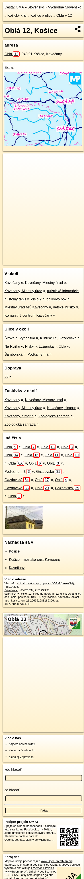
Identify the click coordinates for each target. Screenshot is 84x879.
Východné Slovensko (64, 7)
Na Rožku (12, 346)
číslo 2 (36, 299)
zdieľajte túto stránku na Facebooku (30, 827)
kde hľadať (13, 769)
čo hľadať (12, 790)
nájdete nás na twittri (22, 744)
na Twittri (45, 829)
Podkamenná (37, 354)
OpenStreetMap (35, 257)
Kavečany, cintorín (61, 408)
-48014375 (11, 586)
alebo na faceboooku (22, 750)
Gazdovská (67, 338)
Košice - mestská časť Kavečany (35, 559)
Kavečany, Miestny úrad (44, 283)
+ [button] (10, 161)
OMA (20, 7)
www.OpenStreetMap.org (57, 861)
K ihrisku (47, 338)
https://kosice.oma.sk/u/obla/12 (22, 261)
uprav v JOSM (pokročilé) (58, 583)
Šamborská (13, 354)
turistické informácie (63, 291)
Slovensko (36, 7)
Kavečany (12, 283)
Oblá (60, 15)
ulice (48, 15)
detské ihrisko (64, 307)
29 (6, 377)
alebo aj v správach (21, 757)
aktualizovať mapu (28, 583)
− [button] (10, 168)
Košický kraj (16, 15)
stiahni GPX (12, 593)
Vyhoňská (27, 338)
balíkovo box (57, 299)
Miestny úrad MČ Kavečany (26, 307)
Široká (9, 338)
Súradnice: (11, 590)
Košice (36, 15)
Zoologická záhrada (54, 416)
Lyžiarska (46, 346)
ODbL (53, 864)
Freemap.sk (58, 257)
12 (70, 15)
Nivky (29, 346)
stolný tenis (17, 299)
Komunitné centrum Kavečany (28, 315)
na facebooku (34, 826)
